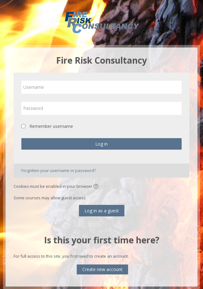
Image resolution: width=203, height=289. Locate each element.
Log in (101, 144)
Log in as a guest (101, 211)
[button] (97, 186)
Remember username (51, 126)
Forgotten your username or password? (58, 170)
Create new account (102, 269)
